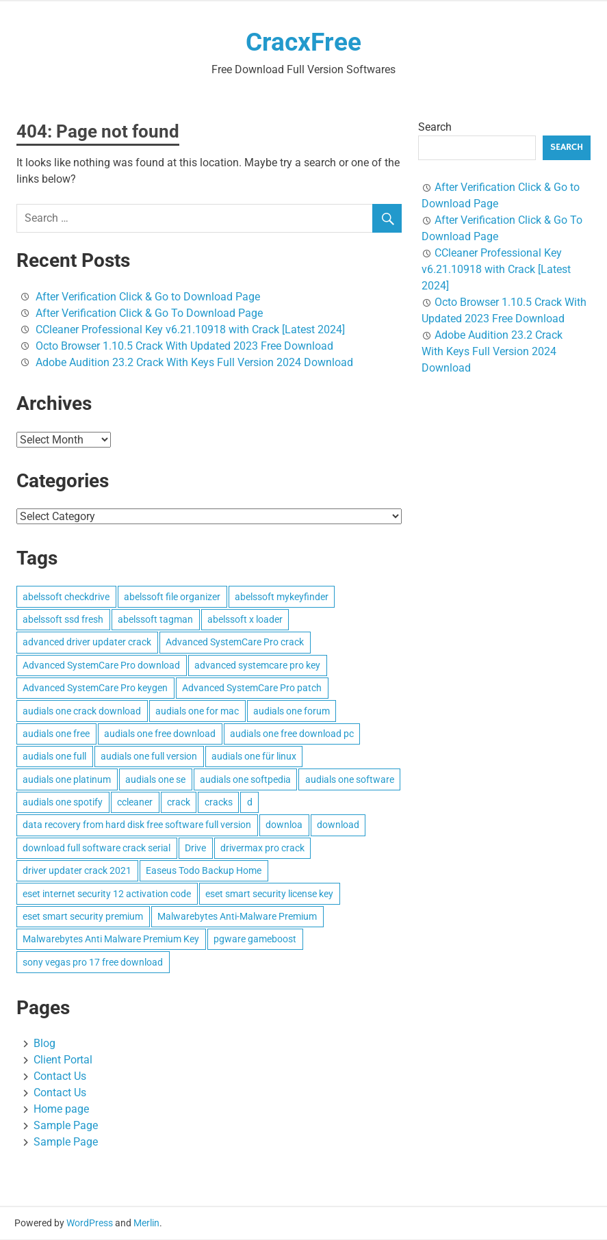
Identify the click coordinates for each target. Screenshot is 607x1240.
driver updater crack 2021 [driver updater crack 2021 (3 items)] (77, 871)
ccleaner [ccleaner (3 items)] (135, 802)
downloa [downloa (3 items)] (284, 825)
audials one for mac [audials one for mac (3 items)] (197, 711)
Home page (61, 1109)
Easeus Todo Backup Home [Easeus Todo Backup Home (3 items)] (203, 871)
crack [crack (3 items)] (178, 802)
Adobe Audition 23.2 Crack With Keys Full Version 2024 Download (194, 363)
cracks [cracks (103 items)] (219, 802)
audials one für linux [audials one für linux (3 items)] (253, 756)
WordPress (89, 1223)
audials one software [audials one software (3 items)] (349, 780)
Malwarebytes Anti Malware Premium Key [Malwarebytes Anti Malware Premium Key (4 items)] (111, 939)
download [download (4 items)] (338, 825)
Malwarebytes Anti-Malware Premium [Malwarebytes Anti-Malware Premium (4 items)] (237, 917)
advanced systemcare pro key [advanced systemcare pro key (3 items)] (257, 665)
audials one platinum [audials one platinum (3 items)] (67, 780)
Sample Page (66, 1126)
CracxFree (303, 42)
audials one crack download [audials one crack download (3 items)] (82, 711)
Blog (44, 1043)
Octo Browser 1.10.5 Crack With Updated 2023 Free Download (184, 346)
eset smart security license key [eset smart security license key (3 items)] (269, 894)
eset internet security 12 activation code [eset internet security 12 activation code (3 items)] (107, 894)
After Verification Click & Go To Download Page (149, 313)
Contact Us (60, 1076)
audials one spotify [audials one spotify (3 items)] (63, 802)
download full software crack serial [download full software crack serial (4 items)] (96, 848)
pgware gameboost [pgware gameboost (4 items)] (255, 939)
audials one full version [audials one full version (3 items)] (149, 756)
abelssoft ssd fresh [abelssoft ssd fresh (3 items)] (63, 620)
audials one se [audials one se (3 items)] (155, 780)
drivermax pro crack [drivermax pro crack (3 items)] (262, 848)
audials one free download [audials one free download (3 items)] (160, 734)
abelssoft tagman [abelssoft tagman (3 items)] (155, 620)
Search (435, 127)
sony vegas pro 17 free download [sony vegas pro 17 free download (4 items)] (93, 962)
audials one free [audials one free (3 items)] (56, 734)
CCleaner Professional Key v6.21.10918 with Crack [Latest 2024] (190, 330)
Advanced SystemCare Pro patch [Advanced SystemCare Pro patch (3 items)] (252, 688)
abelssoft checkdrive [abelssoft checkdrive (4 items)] (66, 597)
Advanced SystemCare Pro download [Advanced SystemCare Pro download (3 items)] (101, 665)
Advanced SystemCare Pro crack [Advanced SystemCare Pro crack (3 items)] (235, 642)
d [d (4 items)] (250, 802)
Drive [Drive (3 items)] (195, 848)
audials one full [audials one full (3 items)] (54, 756)
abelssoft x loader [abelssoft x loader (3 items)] (245, 620)
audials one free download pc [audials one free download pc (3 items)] (292, 734)
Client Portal (63, 1060)
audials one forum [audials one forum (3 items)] (291, 711)
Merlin (146, 1223)
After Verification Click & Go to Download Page (148, 297)
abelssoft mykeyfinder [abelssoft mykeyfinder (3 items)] (281, 597)
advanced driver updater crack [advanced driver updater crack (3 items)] (87, 642)
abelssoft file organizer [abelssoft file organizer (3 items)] (172, 597)
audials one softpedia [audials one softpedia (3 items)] (245, 780)
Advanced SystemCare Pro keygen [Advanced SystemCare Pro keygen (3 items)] (95, 688)
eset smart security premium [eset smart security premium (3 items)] (83, 917)
